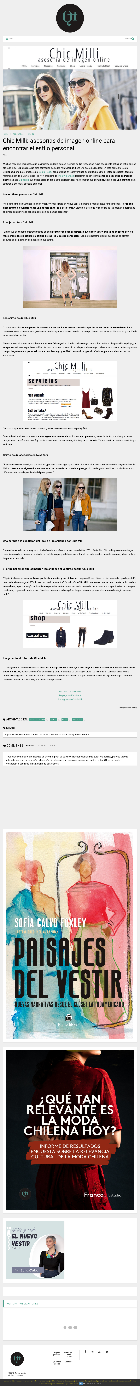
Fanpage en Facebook (70, 695)
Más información (89, 1384)
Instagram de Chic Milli (70, 699)
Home (5, 134)
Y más (98, 1384)
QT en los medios (57, 1363)
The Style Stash (66, 175)
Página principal (56, 1354)
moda (31, 134)
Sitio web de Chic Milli (70, 691)
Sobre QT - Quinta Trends (68, 1355)
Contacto (68, 1362)
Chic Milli (24, 179)
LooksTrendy (45, 172)
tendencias (18, 134)
